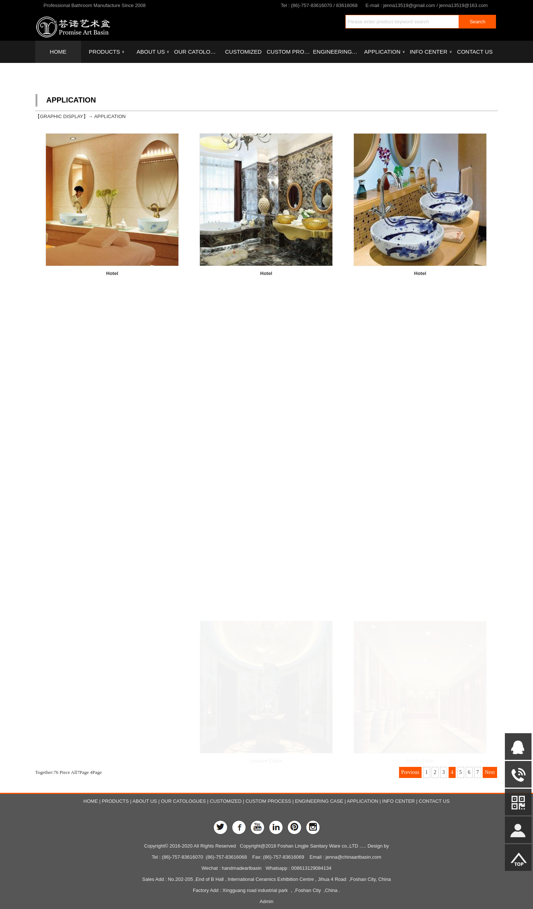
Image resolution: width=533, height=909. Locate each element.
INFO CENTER (431, 52)
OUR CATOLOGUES (197, 51)
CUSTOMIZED (243, 51)
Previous (410, 772)
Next (490, 772)
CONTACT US (475, 51)
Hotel (112, 273)
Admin (267, 901)
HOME (58, 51)
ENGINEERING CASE (336, 51)
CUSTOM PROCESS (289, 51)
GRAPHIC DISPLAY (61, 116)
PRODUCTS (106, 52)
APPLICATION (384, 52)
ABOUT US (153, 52)
